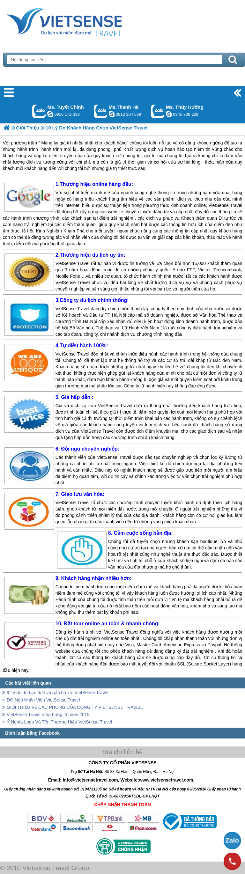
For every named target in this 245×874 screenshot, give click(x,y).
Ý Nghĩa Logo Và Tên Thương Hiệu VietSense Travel (59, 721)
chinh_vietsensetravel (50, 114)
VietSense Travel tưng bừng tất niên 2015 (48, 714)
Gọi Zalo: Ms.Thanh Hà (100, 111)
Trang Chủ (80, 20)
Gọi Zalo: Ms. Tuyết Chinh (39, 111)
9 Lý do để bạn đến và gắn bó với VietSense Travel (57, 692)
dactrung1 (169, 114)
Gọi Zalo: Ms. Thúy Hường (158, 111)
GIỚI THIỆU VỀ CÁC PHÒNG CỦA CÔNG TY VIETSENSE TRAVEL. (75, 707)
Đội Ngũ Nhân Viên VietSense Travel (43, 699)
